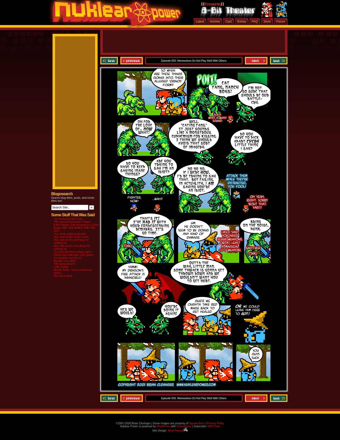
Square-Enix (196, 423)
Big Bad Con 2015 (65, 260)
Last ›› (278, 60)
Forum (280, 21)
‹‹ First (109, 60)
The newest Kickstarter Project (72, 221)
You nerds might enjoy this (70, 233)
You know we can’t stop (68, 218)
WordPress (163, 426)
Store (267, 21)
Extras (241, 21)
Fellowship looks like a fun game (73, 254)
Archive (215, 21)
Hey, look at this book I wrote (71, 236)
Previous (131, 60)
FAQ (255, 21)
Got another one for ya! (68, 257)
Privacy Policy (215, 423)
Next (256, 60)
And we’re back (63, 275)
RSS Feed (213, 426)
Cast (228, 21)
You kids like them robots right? (73, 251)
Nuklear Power (115, 15)
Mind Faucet (178, 430)
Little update (61, 266)
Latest (200, 21)
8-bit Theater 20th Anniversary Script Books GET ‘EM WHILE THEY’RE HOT (76, 227)
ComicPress (183, 426)
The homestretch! (64, 263)
